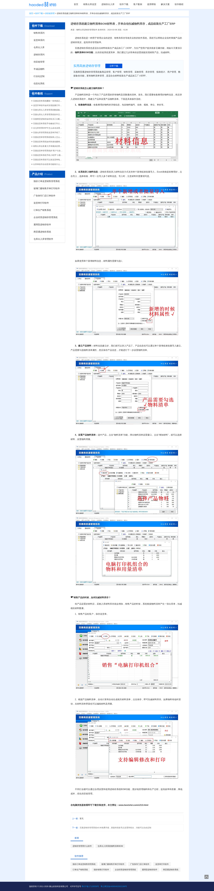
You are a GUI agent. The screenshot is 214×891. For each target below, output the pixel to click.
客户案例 (137, 4)
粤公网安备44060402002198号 (114, 886)
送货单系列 (39, 40)
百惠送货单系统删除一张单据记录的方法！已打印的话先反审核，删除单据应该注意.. (48, 101)
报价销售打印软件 (101, 870)
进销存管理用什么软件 (82, 846)
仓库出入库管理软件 (43, 239)
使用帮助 (151, 4)
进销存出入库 (108, 4)
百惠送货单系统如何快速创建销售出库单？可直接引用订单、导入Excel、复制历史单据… (48, 142)
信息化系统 (39, 83)
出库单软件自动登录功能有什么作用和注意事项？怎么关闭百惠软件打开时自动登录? (48, 164)
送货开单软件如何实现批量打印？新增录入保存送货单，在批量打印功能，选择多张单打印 (48, 105)
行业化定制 (39, 76)
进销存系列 (39, 54)
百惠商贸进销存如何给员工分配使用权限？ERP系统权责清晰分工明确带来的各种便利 (48, 119)
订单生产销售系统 (42, 210)
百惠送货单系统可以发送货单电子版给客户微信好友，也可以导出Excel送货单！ (48, 160)
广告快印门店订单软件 (44, 196)
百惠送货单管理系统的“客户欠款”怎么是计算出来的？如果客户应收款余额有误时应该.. (48, 151)
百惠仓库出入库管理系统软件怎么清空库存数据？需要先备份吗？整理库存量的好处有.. (48, 114)
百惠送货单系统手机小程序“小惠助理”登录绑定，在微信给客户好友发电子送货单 (48, 155)
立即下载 (113, 66)
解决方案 (165, 4)
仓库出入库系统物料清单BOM (110, 846)
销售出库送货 (89, 4)
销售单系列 (39, 33)
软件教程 (179, 4)
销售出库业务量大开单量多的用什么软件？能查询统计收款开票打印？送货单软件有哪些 (48, 146)
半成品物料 (39, 69)
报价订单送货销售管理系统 (47, 181)
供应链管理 (50, 13)
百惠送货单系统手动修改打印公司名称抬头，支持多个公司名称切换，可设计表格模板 (48, 123)
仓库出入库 (39, 47)
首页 (76, 4)
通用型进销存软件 (42, 224)
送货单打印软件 (41, 203)
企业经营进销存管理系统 (46, 217)
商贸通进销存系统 (42, 232)
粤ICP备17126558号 (90, 886)
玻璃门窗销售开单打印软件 (47, 188)
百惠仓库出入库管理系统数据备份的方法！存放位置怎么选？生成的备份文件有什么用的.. (48, 110)
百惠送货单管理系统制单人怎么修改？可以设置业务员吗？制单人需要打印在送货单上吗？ (48, 137)
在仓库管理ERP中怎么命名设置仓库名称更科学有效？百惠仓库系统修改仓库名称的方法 (48, 128)
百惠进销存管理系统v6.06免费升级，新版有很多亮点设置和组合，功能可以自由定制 (115, 828)
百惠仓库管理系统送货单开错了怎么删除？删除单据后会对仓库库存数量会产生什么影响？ (48, 132)
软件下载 (124, 4)
